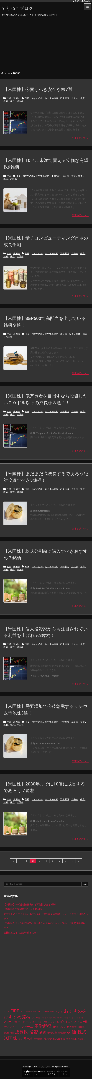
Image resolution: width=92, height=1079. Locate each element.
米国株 (16, 98)
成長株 (74, 98)
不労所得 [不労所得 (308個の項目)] (42, 1026)
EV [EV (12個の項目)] (8, 1012)
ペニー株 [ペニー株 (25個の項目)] (82, 1021)
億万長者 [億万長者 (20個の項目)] (72, 1026)
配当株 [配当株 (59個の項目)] (27, 1039)
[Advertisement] (46, 44)
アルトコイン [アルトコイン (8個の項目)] (46, 1018)
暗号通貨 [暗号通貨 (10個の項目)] (62, 1033)
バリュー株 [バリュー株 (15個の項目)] (54, 1022)
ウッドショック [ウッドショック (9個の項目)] (78, 1018)
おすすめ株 (37, 98)
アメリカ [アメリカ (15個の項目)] (36, 1017)
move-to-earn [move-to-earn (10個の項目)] (31, 1012)
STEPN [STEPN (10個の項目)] (46, 1012)
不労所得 (64, 98)
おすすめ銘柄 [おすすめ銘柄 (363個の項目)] (17, 1016)
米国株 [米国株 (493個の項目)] (10, 1038)
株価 (5, 101)
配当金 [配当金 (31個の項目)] (48, 1038)
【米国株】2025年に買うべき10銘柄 (23, 909)
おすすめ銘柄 (51, 98)
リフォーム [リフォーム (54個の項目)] (25, 1026)
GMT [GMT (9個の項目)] (22, 1012)
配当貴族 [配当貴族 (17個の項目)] (38, 1039)
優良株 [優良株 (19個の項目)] (81, 1027)
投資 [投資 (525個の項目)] (33, 1032)
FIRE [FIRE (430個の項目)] (14, 1010)
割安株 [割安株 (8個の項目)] (6, 1033)
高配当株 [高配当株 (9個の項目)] (81, 1039)
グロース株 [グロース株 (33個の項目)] (10, 1021)
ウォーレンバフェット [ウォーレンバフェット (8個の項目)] (61, 1018)
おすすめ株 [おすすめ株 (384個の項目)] (75, 1010)
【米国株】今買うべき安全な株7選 (37, 89)
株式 (12, 101)
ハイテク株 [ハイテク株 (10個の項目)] (42, 1022)
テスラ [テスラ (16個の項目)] (21, 1021)
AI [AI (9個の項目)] (4, 1012)
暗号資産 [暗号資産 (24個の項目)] (52, 1032)
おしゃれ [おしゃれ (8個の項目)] (59, 1012)
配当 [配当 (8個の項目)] (20, 1039)
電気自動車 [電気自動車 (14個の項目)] (71, 1039)
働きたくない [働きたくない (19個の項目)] (59, 1027)
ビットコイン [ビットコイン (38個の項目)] (68, 1021)
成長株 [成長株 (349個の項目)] (21, 1032)
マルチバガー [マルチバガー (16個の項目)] (10, 1027)
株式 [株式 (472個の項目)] (82, 1032)
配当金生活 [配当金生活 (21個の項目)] (59, 1039)
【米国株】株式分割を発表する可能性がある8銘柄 (30, 904)
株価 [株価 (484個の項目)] (71, 1032)
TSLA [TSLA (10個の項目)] (52, 1012)
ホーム (7, 73)
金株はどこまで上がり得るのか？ (21, 932)
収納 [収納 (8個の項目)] (12, 1033)
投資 (9, 98)
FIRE (27, 98)
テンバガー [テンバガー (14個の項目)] (31, 1022)
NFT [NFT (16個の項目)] (40, 1011)
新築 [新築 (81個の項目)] (42, 1032)
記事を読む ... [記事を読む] (80, 137)
